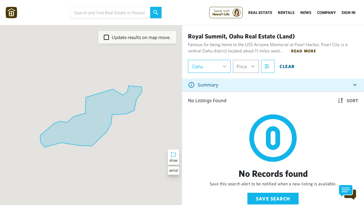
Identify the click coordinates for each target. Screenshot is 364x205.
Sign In (348, 12)
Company (326, 12)
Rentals (286, 12)
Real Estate (260, 12)
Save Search (273, 198)
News (305, 12)
